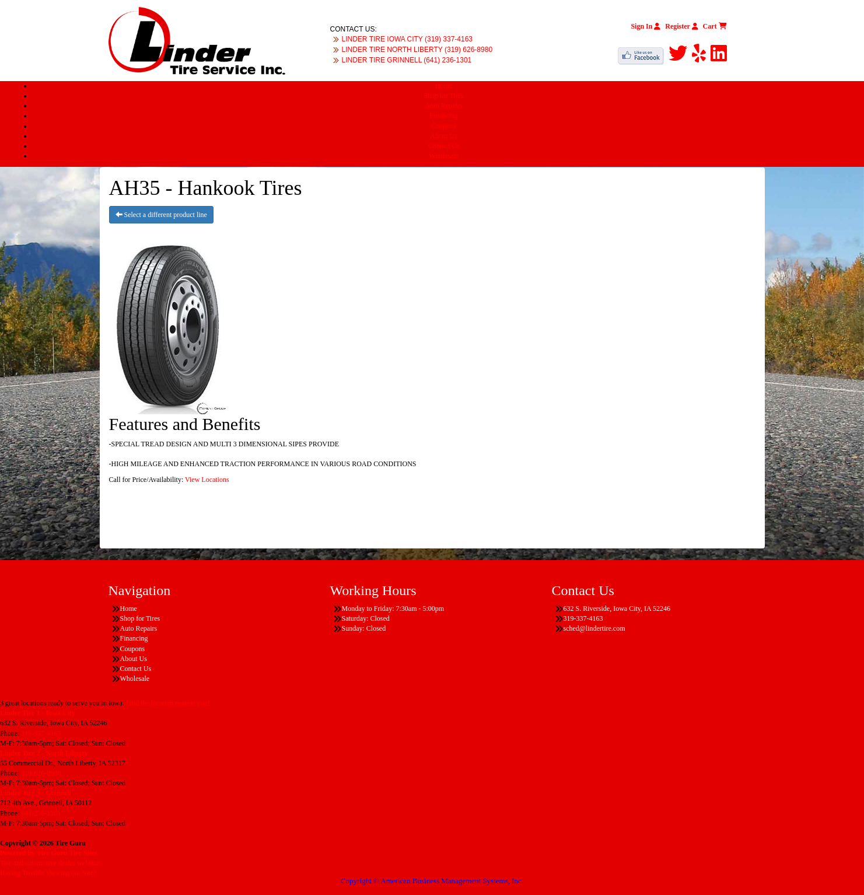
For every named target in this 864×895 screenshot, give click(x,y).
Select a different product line (161, 215)
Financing (444, 115)
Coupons (443, 126)
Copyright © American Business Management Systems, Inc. (432, 880)
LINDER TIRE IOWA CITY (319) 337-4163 (407, 39)
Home (443, 86)
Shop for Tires (444, 96)
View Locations (207, 480)
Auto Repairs (444, 106)
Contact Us (444, 146)
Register (681, 26)
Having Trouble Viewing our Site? (48, 873)
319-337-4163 (41, 733)
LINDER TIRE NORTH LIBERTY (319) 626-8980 (417, 50)
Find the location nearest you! (167, 703)
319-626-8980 (41, 773)
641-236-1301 (41, 813)
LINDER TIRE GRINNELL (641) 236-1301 (407, 60)
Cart (715, 26)
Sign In (645, 26)
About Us (443, 136)
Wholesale (444, 156)
